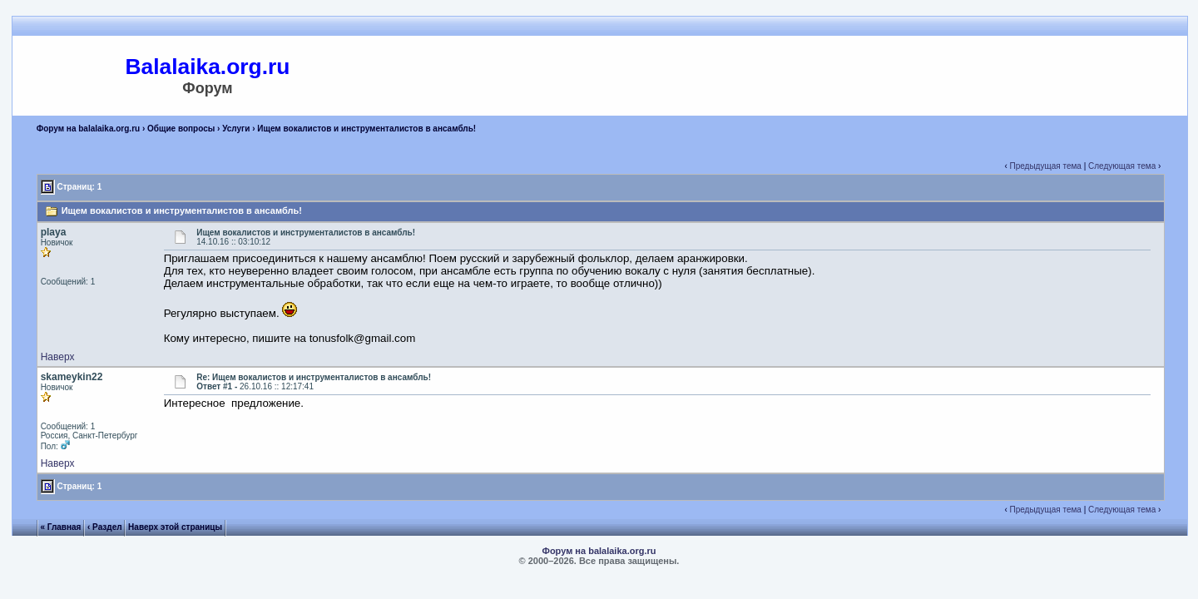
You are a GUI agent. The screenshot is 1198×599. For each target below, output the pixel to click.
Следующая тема (1122, 166)
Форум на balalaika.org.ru (89, 128)
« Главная (60, 527)
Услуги (236, 128)
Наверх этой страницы (175, 527)
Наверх (58, 357)
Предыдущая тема (1046, 166)
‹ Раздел (104, 527)
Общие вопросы (181, 128)
